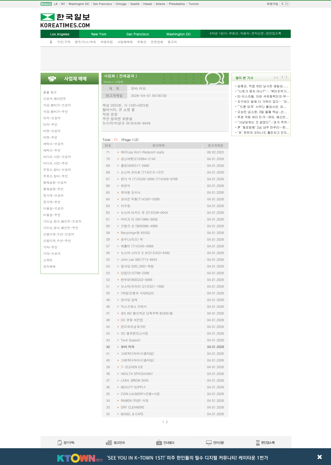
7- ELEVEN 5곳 (132, 367)
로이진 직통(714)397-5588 (140, 199)
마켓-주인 (50, 137)
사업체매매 (125, 42)
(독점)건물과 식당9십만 (137, 293)
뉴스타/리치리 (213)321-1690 (142, 286)
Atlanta (160, 4)
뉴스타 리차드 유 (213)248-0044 (144, 212)
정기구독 (65, 443)
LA (56, 4)
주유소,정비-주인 (55, 176)
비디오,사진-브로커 (57, 156)
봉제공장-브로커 (55, 182)
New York (98, 33)
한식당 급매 (129, 299)
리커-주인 (50, 124)
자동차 (244, 33)
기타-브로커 (52, 253)
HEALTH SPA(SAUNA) (137, 373)
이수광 (125, 205)
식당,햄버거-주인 (55, 111)
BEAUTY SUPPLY (133, 387)
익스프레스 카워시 (134, 306)
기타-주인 (50, 247)
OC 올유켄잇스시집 (134, 333)
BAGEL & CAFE (132, 414)
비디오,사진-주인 (55, 163)
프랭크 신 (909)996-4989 (139, 226)
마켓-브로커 (52, 131)
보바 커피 (127, 346)
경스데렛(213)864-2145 (138, 158)
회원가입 (272, 4)
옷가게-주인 (52, 202)
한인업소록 (273, 33)
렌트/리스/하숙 (85, 42)
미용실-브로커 (53, 208)
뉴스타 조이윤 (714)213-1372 (142, 172)
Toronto (194, 4)
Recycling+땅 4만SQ (135, 232)
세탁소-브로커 (53, 143)
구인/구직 (64, 42)
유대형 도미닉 (131, 192)
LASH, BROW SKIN (134, 380)
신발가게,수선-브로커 (58, 234)
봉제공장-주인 (53, 189)
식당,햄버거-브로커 (57, 105)
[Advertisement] (166, 58)
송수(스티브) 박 (132, 239)
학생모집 (107, 42)
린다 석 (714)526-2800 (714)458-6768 (149, 179)
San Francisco (102, 4)
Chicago (121, 4)
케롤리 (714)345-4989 (137, 246)
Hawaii (147, 4)
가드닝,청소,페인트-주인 (60, 227)
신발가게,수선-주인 (57, 240)
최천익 (125, 185)
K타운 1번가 (218, 33)
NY (63, 4)
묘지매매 (49, 266)
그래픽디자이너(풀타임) (137, 353)
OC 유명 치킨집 (132, 320)
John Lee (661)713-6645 (139, 259)
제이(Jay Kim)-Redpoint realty (142, 152)
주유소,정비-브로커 (57, 169)
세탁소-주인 (52, 150)
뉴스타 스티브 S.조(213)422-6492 (145, 252)
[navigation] (166, 4)
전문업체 (157, 42)
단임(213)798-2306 (135, 273)
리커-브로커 (52, 118)
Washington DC (79, 4)
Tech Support (130, 340)
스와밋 (48, 260)
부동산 (142, 42)
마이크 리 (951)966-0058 (139, 219)
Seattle (135, 4)
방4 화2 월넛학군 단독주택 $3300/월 (147, 313)
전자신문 (258, 33)
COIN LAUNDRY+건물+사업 (140, 393)
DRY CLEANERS (132, 407)
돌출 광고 (50, 92)
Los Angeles (59, 33)
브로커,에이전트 (54, 98)
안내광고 (165, 443)
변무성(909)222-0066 (136, 279)
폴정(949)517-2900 (135, 165)
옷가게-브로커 (53, 195)
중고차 (172, 42)
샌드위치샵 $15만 (133, 326)
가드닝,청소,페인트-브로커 (62, 221)
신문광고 (115, 443)
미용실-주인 (52, 214)
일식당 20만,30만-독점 (137, 266)
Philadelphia (177, 4)
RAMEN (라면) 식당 (135, 400)
